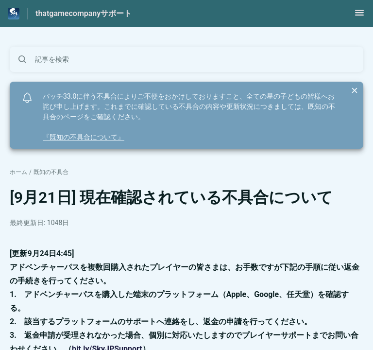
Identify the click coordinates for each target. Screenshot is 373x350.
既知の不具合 (51, 172)
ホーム (18, 172)
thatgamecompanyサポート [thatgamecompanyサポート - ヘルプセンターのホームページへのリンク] (83, 13)
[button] (359, 15)
